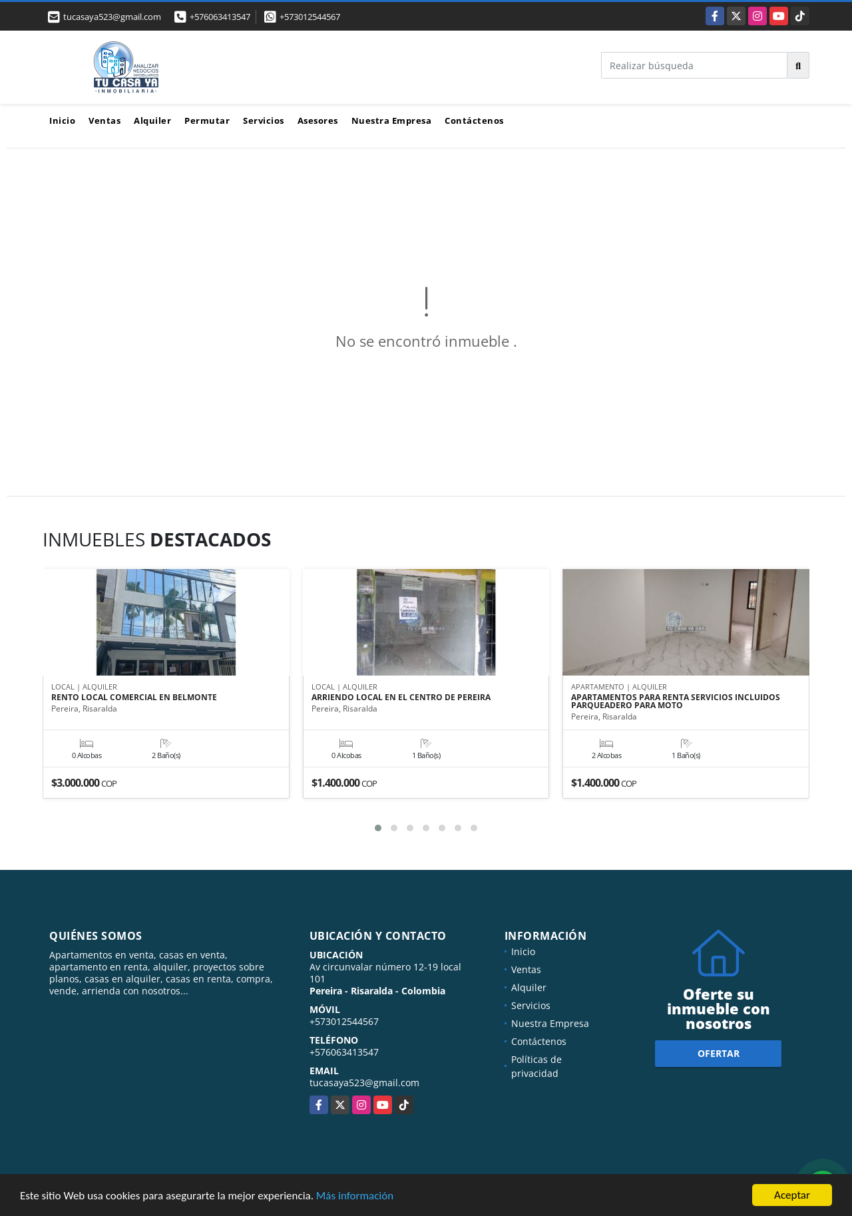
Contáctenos (474, 120)
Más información (354, 1196)
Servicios (263, 120)
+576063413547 (220, 17)
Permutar (207, 120)
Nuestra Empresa (391, 120)
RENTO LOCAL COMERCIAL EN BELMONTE (134, 698)
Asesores (318, 120)
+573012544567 (310, 17)
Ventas (104, 120)
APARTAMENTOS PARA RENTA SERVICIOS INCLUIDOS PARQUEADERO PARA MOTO (675, 702)
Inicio (62, 120)
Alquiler (152, 120)
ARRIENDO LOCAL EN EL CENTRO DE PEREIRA (401, 698)
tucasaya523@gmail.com (364, 1082)
